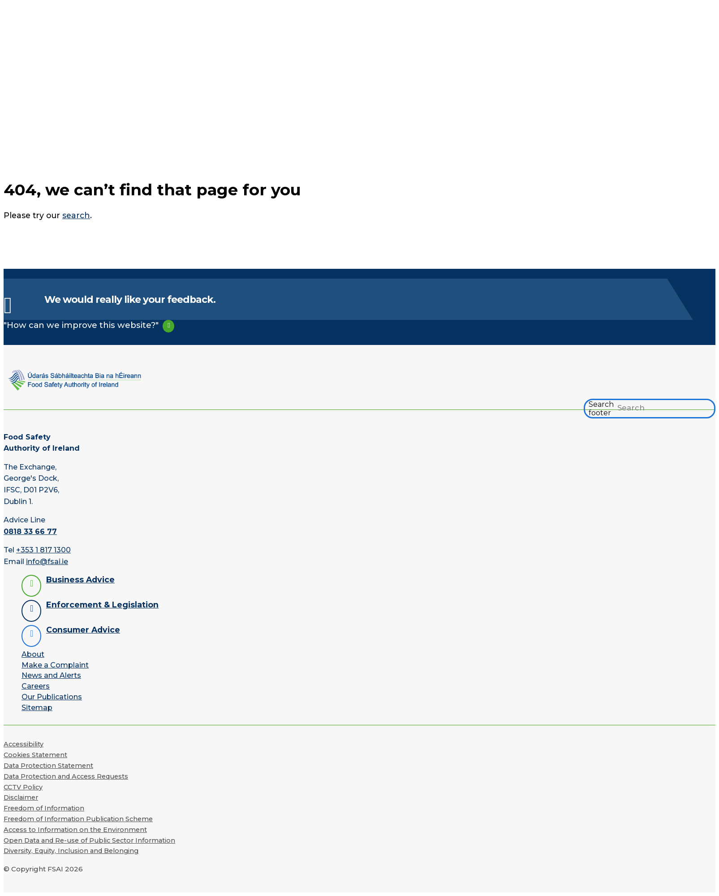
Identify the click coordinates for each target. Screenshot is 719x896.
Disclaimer (21, 797)
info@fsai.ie (47, 561)
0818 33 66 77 (30, 531)
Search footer (601, 408)
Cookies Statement (35, 755)
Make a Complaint (55, 665)
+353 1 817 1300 (43, 550)
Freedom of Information (44, 808)
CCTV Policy (23, 787)
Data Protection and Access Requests (66, 776)
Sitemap (37, 707)
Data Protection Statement (48, 766)
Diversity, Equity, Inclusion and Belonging (71, 851)
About (33, 654)
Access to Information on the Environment (75, 830)
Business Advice (80, 579)
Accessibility (23, 744)
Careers (36, 686)
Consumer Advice (83, 629)
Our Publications (52, 697)
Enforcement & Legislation (102, 604)
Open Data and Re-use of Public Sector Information (89, 840)
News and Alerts (51, 675)
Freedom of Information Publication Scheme (78, 819)
